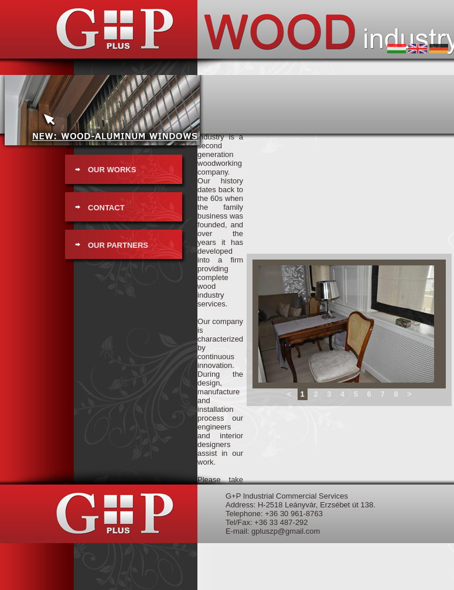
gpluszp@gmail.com (285, 531)
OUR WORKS (112, 169)
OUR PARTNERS (118, 245)
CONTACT (106, 207)
